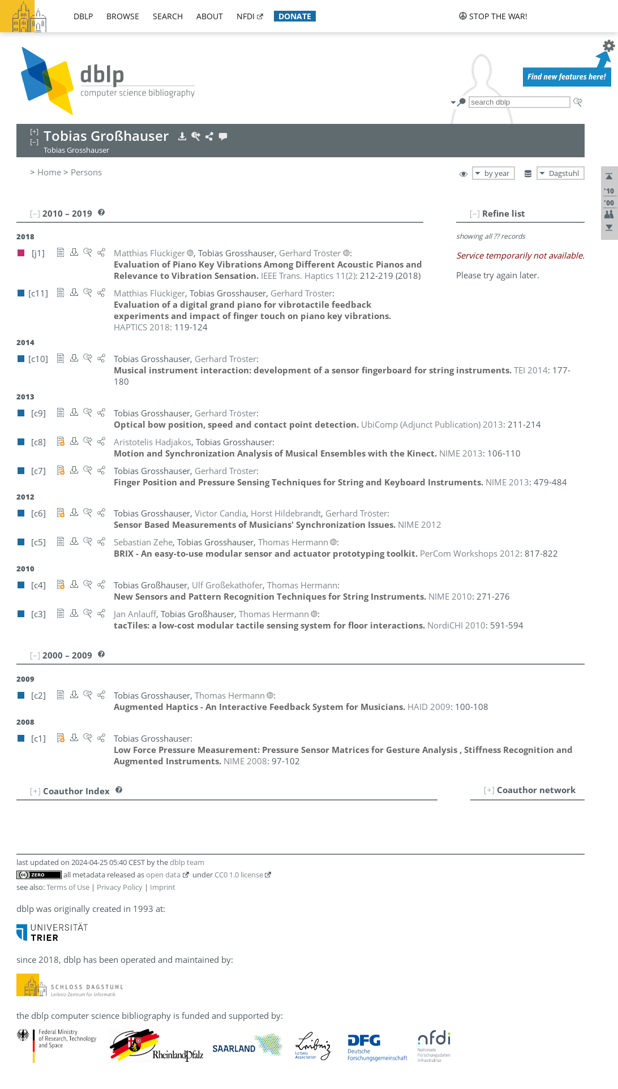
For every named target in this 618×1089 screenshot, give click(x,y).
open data (163, 875)
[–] (475, 213)
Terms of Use (67, 887)
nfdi (246, 16)
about (209, 16)
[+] (489, 789)
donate (294, 16)
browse (122, 16)
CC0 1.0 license (238, 875)
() (308, 275)
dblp (83, 16)
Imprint (162, 887)
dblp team (187, 862)
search (168, 16)
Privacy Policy (120, 887)
